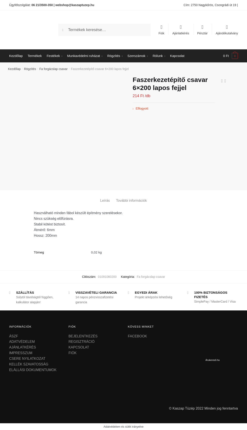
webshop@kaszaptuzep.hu (74, 5)
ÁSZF (13, 336)
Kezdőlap (14, 69)
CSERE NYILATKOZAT (27, 358)
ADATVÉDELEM (22, 341)
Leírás (105, 200)
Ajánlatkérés (180, 33)
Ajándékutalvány (227, 33)
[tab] (105, 197)
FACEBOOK (137, 336)
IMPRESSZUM (20, 353)
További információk (131, 200)
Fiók (161, 33)
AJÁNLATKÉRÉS (22, 347)
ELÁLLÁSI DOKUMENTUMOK (33, 370)
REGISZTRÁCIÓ (82, 341)
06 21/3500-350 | (43, 5)
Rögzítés (30, 69)
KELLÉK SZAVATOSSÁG (28, 364)
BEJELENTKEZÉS (83, 336)
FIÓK (73, 353)
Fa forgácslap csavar (53, 69)
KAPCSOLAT (79, 347)
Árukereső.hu (212, 360)
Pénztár (202, 33)
